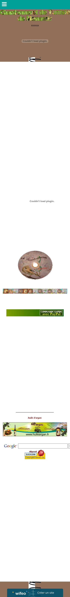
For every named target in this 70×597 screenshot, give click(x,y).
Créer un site (45, 592)
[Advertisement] (35, 107)
